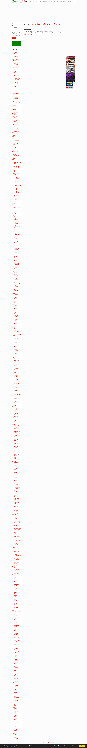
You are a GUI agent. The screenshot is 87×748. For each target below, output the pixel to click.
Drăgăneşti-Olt (17, 580)
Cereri (25, 29)
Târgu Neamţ (17, 573)
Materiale (36, 24)
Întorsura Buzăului (16, 389)
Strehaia (16, 544)
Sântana (16, 244)
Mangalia (16, 375)
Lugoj (15, 692)
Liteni (15, 659)
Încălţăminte (14, 144)
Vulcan (15, 480)
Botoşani (48, 24)
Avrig (15, 630)
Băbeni (15, 708)
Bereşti (15, 419)
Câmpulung (17, 248)
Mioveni (16, 253)
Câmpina (16, 596)
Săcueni (16, 279)
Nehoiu (15, 330)
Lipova (15, 238)
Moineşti (16, 266)
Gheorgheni (16, 453)
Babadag (16, 700)
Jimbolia (16, 690)
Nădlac (15, 240)
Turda (15, 365)
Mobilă (13, 158)
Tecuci (15, 423)
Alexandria (16, 673)
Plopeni (16, 602)
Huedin (15, 364)
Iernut (15, 548)
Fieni (15, 397)
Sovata (15, 561)
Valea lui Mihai (17, 283)
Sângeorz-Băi (17, 292)
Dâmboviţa (14, 395)
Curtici (15, 236)
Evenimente (14, 124)
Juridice (16, 194)
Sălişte (15, 641)
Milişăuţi (16, 660)
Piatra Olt (16, 581)
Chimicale (14, 105)
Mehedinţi (14, 537)
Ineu (15, 237)
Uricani (15, 479)
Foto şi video (14, 132)
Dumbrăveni (17, 634)
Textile (13, 202)
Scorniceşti (16, 584)
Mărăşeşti (16, 737)
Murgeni (16, 729)
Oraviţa (15, 353)
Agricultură (14, 52)
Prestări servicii (15, 173)
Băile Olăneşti (17, 711)
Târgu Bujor (17, 421)
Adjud (15, 734)
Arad (13, 231)
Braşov (13, 311)
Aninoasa (16, 462)
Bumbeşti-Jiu (17, 431)
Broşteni (16, 647)
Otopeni (16, 507)
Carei (15, 621)
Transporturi (15, 203)
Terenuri (16, 143)
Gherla (15, 363)
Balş (15, 576)
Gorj (13, 429)
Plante (13, 169)
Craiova (16, 412)
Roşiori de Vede (17, 675)
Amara (15, 483)
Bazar (13, 89)
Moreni (15, 399)
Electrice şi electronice (14, 115)
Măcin (15, 703)
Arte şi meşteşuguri (16, 75)
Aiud (15, 218)
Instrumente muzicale (14, 148)
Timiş (13, 682)
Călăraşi (13, 335)
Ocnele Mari (17, 720)
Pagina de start (36, 742)
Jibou (15, 613)
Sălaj (13, 610)
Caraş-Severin (15, 343)
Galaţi (13, 417)
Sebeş (15, 227)
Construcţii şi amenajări (15, 108)
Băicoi (15, 589)
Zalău (15, 617)
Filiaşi (15, 414)
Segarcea (16, 416)
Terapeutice (16, 196)
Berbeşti (16, 714)
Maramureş (14, 514)
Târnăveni (16, 563)
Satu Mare (14, 618)
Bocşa (15, 349)
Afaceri (13, 51)
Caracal (16, 577)
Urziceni (16, 491)
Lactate (15, 66)
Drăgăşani (16, 718)
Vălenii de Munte (16, 608)
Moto (13, 159)
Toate (30, 29)
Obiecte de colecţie (16, 165)
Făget (15, 688)
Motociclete (16, 161)
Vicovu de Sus (17, 670)
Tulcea (13, 699)
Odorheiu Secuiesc (16, 456)
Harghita (14, 444)
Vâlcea (13, 707)
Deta (15, 686)
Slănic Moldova (17, 268)
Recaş (15, 693)
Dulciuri (16, 63)
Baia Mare (16, 516)
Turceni (16, 443)
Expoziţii (16, 128)
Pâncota (16, 241)
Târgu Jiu (16, 439)
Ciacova (16, 685)
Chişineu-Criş (17, 234)
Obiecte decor (17, 91)
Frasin (15, 655)
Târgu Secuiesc (17, 394)
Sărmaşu (16, 558)
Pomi (15, 171)
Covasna (13, 384)
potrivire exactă (16, 35)
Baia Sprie (16, 517)
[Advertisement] (43, 14)
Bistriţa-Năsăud (15, 286)
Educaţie (14, 113)
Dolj (13, 406)
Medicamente (17, 157)
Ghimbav (16, 316)
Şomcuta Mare (17, 528)
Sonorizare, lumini (19, 190)
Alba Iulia (16, 219)
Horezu (15, 719)
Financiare (16, 192)
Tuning (15, 86)
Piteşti (15, 255)
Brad (15, 464)
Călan (15, 465)
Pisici (15, 74)
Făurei (15, 307)
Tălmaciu (16, 644)
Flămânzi (16, 300)
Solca (15, 666)
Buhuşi (15, 262)
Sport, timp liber (15, 200)
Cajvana (16, 648)
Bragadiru (16, 502)
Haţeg (15, 469)
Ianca (15, 308)
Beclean (16, 287)
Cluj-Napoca (17, 360)
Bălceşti (16, 712)
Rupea (15, 320)
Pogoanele (16, 332)
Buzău (13, 327)
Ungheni (16, 565)
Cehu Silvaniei (17, 611)
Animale (16, 53)
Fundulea (16, 339)
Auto (13, 76)
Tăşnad (16, 626)
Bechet (15, 409)
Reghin (15, 554)
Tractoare (16, 56)
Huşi (15, 727)
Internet (16, 98)
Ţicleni (15, 440)
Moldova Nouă (17, 352)
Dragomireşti (17, 521)
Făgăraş (16, 315)
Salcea (15, 663)
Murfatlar (16, 378)
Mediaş (15, 636)
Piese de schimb (16, 84)
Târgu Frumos (17, 499)
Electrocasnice (17, 117)
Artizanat (16, 90)
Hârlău (15, 494)
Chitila (15, 505)
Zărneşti (16, 324)
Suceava (13, 645)
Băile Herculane (16, 347)
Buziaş (15, 684)
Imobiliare (14, 136)
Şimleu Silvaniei (16, 615)
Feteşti (15, 485)
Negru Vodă (16, 380)
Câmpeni (16, 223)
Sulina (15, 704)
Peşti (15, 72)
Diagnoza (16, 82)
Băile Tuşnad (17, 446)
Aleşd (15, 272)
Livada (15, 622)
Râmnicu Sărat (17, 334)
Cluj (13, 357)
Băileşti (15, 408)
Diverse (13, 110)
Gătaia (15, 689)
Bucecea (16, 296)
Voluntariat (14, 208)
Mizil (15, 599)
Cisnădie (16, 632)
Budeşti (16, 337)
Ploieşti (15, 600)
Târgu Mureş (17, 562)
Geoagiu (16, 468)
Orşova (15, 543)
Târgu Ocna (16, 270)
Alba (13, 215)
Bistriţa (15, 289)
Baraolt (15, 386)
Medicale (14, 154)
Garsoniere (16, 140)
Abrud (15, 216)
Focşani (16, 736)
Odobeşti (16, 738)
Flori (15, 170)
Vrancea (13, 733)
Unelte (13, 206)
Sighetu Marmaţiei (16, 526)
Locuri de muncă (15, 151)
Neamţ (13, 566)
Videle (15, 680)
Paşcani (16, 496)
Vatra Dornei (17, 669)
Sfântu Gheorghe (16, 392)
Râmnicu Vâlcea (16, 723)
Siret (15, 664)
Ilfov (13, 501)
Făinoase (16, 64)
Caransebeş (16, 350)
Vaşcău (15, 285)
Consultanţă (17, 178)
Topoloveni (16, 257)
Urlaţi (15, 606)
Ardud (15, 619)
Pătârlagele (16, 331)
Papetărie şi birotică (16, 166)
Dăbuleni (16, 413)
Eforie (15, 372)
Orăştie (15, 473)
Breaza (15, 593)
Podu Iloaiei (16, 498)
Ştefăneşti (16, 256)
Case (15, 139)
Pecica (15, 242)
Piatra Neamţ (17, 569)
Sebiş (15, 245)
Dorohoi (57, 24)
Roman (15, 570)
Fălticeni (16, 654)
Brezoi (15, 715)
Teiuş (15, 229)
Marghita (16, 275)
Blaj (15, 222)
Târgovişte (16, 404)
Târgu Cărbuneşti (16, 437)
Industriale (14, 146)
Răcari (15, 402)
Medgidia (16, 376)
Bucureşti (14, 326)
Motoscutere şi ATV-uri (17, 163)
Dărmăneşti (16, 264)
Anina (15, 345)
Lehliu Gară (16, 341)
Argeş (13, 246)
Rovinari (16, 435)
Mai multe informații (15, 746)
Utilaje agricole (17, 57)
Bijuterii (13, 94)
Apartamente (17, 138)
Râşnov (15, 319)
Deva (15, 466)
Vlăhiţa (15, 460)
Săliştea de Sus (17, 522)
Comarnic (16, 598)
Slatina (15, 585)
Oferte (27, 29)
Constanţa (14, 367)
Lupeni (15, 472)
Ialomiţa (14, 481)
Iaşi (12, 492)
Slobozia (16, 488)
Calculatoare (14, 96)
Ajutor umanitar (15, 59)
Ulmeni (15, 533)
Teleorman (14, 671)
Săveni (15, 301)
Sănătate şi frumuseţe (14, 198)
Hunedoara (14, 461)
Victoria (16, 323)
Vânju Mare (16, 546)
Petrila (15, 475)
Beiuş (15, 274)
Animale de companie (14, 68)
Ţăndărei (16, 490)
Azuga (15, 588)
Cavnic (15, 520)
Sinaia (15, 603)
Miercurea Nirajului (16, 552)
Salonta (16, 281)
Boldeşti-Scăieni (16, 591)
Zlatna (15, 230)
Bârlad (15, 726)
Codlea (15, 313)
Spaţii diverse (17, 142)
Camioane (16, 79)
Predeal (16, 318)
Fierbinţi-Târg (17, 487)
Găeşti (15, 398)
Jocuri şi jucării (15, 150)
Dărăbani (16, 297)
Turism (13, 204)
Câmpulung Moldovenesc (17, 650)
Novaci (15, 434)
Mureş (13, 547)
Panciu (15, 740)
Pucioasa (16, 401)
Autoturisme (17, 78)
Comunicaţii (14, 106)
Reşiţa (15, 356)
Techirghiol (16, 383)
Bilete (15, 125)
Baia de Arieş (17, 221)
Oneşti (15, 267)
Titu (15, 405)
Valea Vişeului (17, 535)
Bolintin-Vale (17, 425)
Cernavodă (16, 369)
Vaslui (13, 725)
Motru (15, 432)
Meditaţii (16, 195)
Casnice (16, 177)
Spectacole (16, 131)
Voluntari (16, 513)
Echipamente (17, 155)
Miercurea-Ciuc (17, 454)
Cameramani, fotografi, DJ (19, 187)
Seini (15, 524)
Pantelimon (16, 509)
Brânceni (16, 674)
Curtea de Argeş (16, 251)
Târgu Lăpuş (17, 529)
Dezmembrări (17, 81)
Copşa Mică (16, 633)
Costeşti (16, 249)
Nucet (15, 277)
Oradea (15, 278)
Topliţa (15, 458)
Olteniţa (16, 342)
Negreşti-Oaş (17, 623)
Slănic (15, 604)
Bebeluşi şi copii (15, 93)
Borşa (15, 518)
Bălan (15, 447)
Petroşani (16, 476)
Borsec (15, 449)
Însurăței (16, 309)
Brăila (13, 304)
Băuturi (13, 87)
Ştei (15, 282)
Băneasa (16, 368)
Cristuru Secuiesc (16, 451)
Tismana (16, 442)
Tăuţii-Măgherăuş (16, 531)
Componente (17, 97)
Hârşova (16, 373)
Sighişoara (16, 559)
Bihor (13, 271)
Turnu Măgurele (16, 677)
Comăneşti (16, 263)
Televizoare (16, 123)
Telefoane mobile (16, 121)
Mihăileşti (16, 428)
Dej (15, 361)
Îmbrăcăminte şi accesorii (15, 134)
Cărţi (13, 101)
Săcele (15, 322)
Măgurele (16, 506)
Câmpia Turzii (17, 358)
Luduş (15, 550)
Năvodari (16, 379)
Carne (15, 62)
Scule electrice (17, 119)
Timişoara (16, 697)
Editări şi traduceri (16, 182)
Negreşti (16, 730)
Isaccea (15, 701)
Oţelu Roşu (16, 354)
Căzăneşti (16, 484)
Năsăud (16, 290)
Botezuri (16, 127)
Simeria (16, 477)
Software (16, 100)
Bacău (13, 259)
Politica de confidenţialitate (48, 742)
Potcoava (16, 582)
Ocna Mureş (17, 226)
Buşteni (16, 595)
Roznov (15, 572)
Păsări (15, 71)
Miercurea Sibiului (16, 638)
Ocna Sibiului (17, 640)
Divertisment (15, 112)
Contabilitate (17, 180)
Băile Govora (17, 710)
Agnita (15, 629)
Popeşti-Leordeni (16, 511)
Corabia (16, 578)
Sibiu (13, 628)
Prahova (13, 587)
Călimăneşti (17, 716)
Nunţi (15, 129)
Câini (15, 70)
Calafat (15, 410)
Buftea (15, 503)
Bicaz (15, 567)
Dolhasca (16, 652)
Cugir (15, 225)
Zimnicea (16, 681)
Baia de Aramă (17, 539)
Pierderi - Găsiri (15, 167)
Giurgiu (13, 424)
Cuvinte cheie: (15, 27)
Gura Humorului (16, 657)
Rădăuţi (16, 662)
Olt (12, 574)
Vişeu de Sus (17, 536)
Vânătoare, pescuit (16, 207)
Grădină (16, 55)
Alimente (14, 60)
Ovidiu (15, 382)
